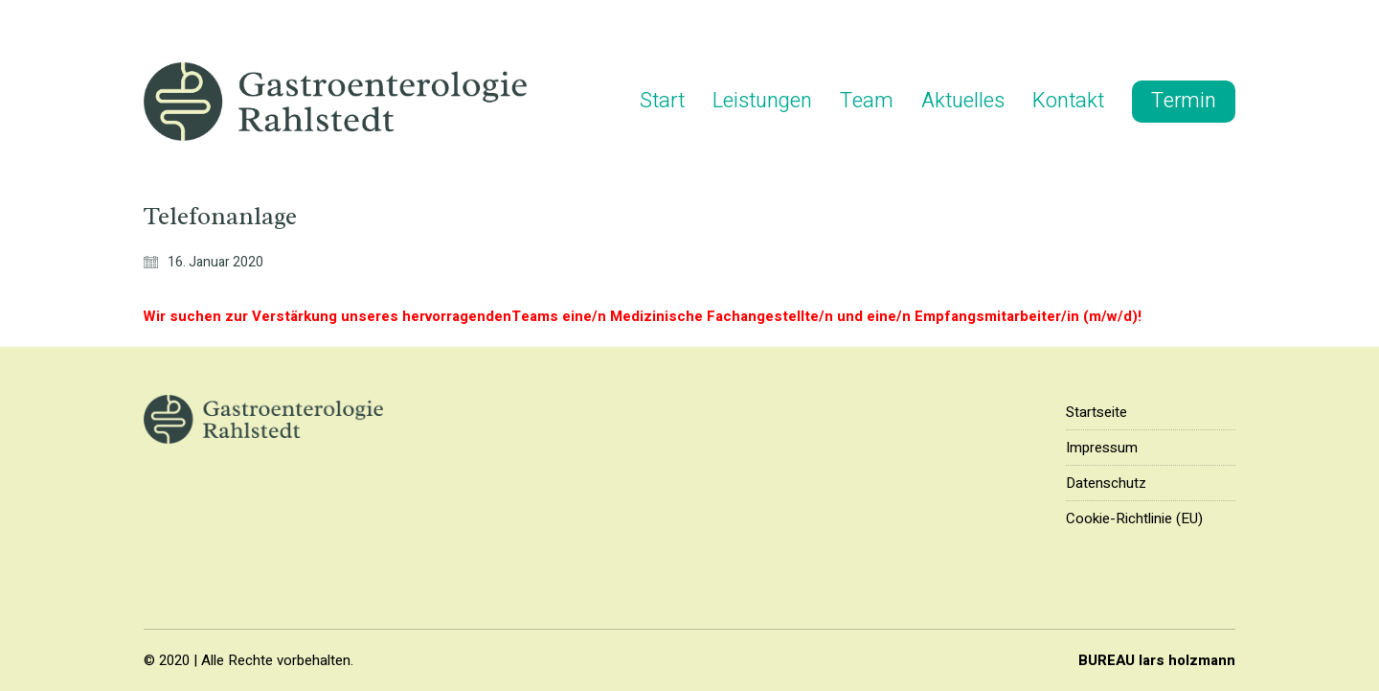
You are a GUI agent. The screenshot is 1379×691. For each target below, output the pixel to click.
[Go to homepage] (335, 101)
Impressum (1102, 447)
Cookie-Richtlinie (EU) (1134, 518)
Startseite (1096, 412)
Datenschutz (1106, 483)
